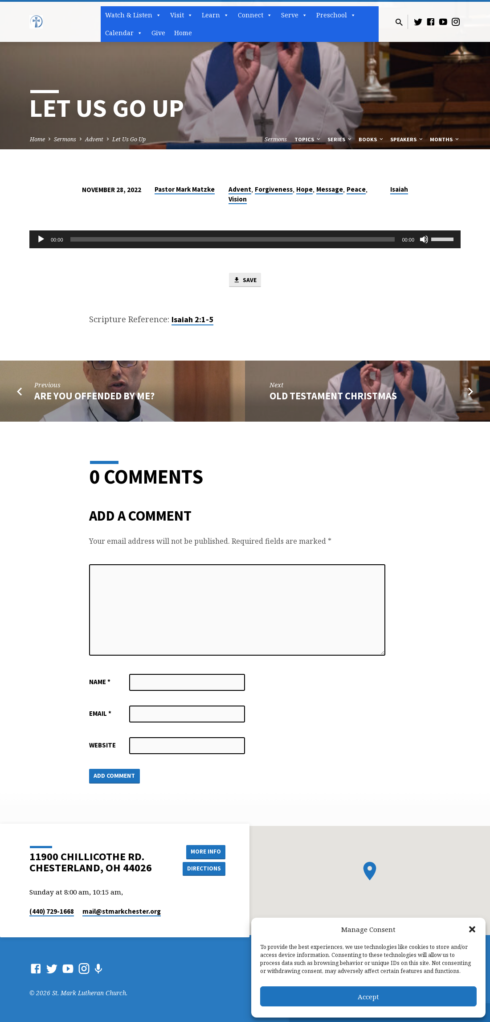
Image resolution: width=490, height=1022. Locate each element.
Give (158, 33)
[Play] (41, 239)
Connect (255, 15)
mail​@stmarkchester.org (121, 911)
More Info (203, 851)
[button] (472, 929)
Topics (308, 139)
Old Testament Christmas (333, 396)
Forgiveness (274, 189)
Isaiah (399, 189)
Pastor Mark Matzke (185, 189)
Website (102, 746)
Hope (304, 189)
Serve (294, 15)
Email (100, 714)
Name (99, 682)
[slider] (232, 239)
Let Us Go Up (129, 139)
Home (183, 33)
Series (340, 139)
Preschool (336, 15)
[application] (245, 239)
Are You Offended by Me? (94, 396)
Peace (356, 189)
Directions (203, 869)
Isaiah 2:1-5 (192, 320)
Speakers (407, 139)
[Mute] (424, 239)
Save (245, 280)
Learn (215, 15)
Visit (181, 15)
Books (371, 139)
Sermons (65, 139)
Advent (94, 139)
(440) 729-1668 (51, 911)
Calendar (124, 33)
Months (445, 139)
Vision (238, 199)
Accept (368, 996)
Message (329, 189)
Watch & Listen (133, 15)
